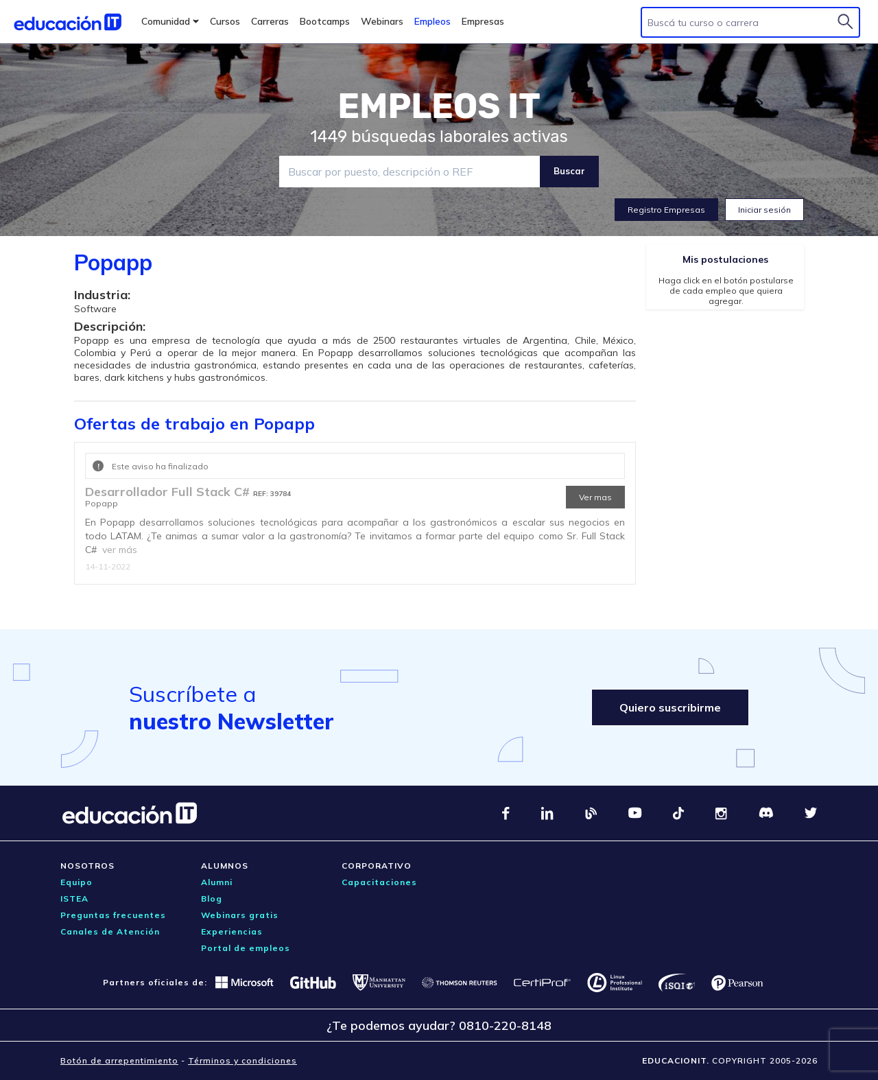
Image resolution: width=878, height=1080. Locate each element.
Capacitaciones (379, 882)
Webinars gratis (239, 915)
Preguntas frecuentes (113, 915)
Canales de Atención (110, 931)
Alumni (217, 882)
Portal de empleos (245, 948)
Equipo (76, 882)
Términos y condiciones (242, 1060)
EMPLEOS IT (439, 106)
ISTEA (74, 898)
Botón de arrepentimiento (119, 1060)
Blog (211, 898)
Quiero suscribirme (670, 707)
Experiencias (232, 931)
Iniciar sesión (764, 209)
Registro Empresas (666, 209)
